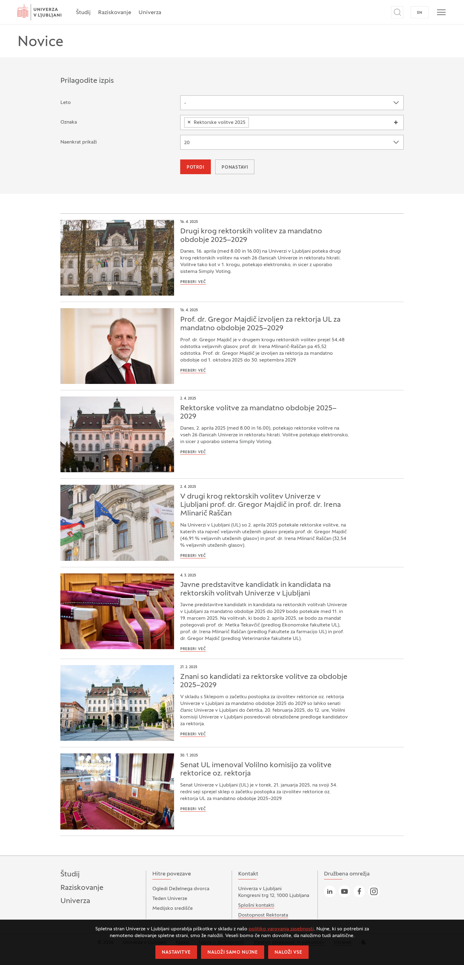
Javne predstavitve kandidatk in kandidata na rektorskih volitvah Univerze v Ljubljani (255, 589)
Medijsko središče (172, 908)
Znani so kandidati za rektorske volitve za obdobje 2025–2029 (264, 681)
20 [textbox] (187, 142)
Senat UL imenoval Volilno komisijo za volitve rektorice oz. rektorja (256, 769)
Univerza (150, 12)
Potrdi (195, 168)
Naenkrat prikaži (78, 142)
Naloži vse (288, 953)
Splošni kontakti (256, 905)
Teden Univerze (169, 898)
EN (419, 13)
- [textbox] (185, 103)
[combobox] (292, 102)
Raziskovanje (114, 12)
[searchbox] (253, 121)
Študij (83, 12)
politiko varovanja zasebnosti (281, 929)
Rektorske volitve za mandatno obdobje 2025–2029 (258, 412)
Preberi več (193, 282)
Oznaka (68, 122)
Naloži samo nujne (232, 953)
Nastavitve (176, 953)
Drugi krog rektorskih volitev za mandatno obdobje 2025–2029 (251, 235)
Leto (65, 102)
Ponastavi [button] (235, 168)
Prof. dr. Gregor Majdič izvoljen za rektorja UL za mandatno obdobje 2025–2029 (260, 324)
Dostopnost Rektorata (263, 915)
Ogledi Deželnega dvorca (180, 888)
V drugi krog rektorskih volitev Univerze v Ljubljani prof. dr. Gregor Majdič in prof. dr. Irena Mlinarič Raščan (260, 505)
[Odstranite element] (189, 122)
